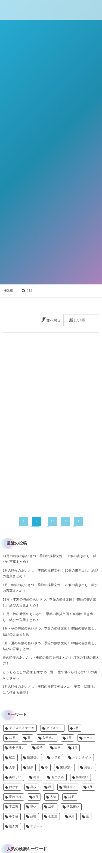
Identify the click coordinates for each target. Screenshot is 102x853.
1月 (90, 787)
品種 (33, 816)
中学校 (13, 816)
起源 (30, 767)
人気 (53, 797)
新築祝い (33, 757)
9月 (71, 816)
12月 (12, 738)
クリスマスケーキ (21, 728)
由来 (57, 747)
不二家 (13, 806)
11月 (71, 797)
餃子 (39, 747)
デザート (36, 826)
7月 (76, 728)
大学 (12, 767)
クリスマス (54, 728)
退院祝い (69, 787)
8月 (74, 747)
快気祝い (73, 806)
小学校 (56, 757)
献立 (12, 757)
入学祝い (48, 738)
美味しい (15, 777)
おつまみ (57, 777)
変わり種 (15, 797)
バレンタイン (81, 757)
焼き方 (13, 826)
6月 (35, 797)
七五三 (52, 816)
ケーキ (88, 738)
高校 (33, 787)
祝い (33, 806)
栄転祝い (66, 767)
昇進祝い (82, 777)
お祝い (89, 767)
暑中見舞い (16, 747)
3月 (69, 738)
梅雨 (36, 777)
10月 (51, 806)
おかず (13, 787)
